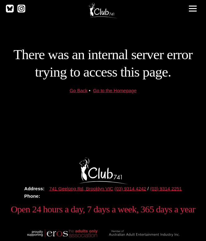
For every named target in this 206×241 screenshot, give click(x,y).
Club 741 (103, 10)
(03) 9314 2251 (166, 188)
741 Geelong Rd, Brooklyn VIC (81, 188)
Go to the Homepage (115, 90)
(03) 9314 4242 (130, 188)
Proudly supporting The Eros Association (62, 233)
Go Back (78, 90)
